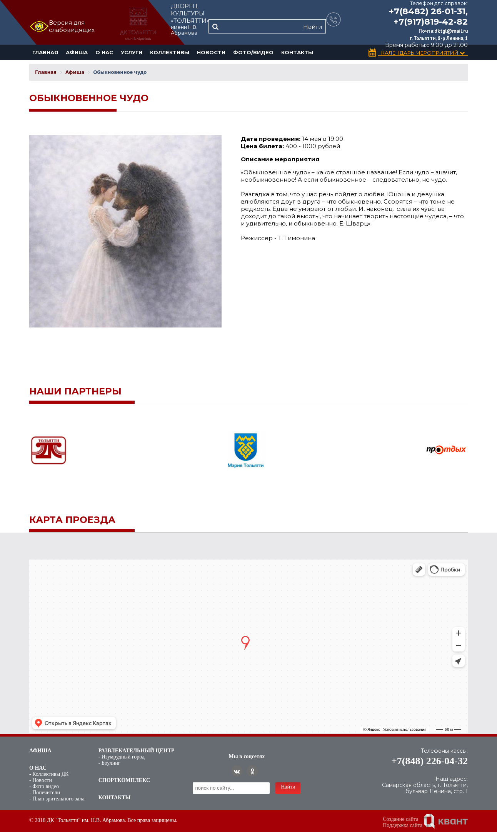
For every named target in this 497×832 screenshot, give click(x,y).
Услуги (131, 52)
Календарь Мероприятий (423, 53)
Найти (312, 26)
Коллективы (169, 52)
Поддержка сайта (402, 825)
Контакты (297, 52)
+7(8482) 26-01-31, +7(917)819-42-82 (428, 16)
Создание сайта (400, 819)
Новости (211, 52)
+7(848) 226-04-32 (429, 761)
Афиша (77, 52)
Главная (45, 52)
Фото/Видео (253, 52)
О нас (104, 52)
